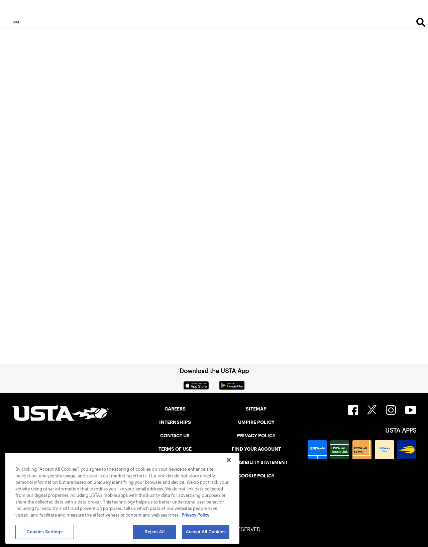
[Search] (421, 22)
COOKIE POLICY (256, 475)
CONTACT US (175, 435)
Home (28, 296)
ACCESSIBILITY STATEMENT (256, 462)
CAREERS (175, 409)
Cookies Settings (45, 531)
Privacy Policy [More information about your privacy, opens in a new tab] (195, 515)
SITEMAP (256, 409)
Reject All (154, 531)
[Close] (228, 460)
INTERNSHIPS (175, 422)
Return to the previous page (67, 214)
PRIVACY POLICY (256, 435)
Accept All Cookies (206, 531)
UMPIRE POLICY (256, 422)
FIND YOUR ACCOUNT (256, 449)
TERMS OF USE (175, 449)
